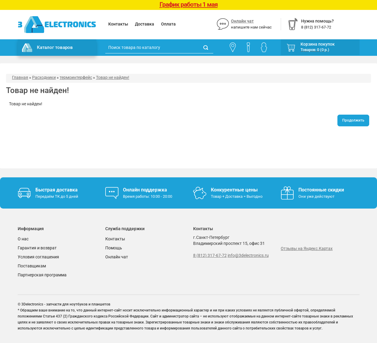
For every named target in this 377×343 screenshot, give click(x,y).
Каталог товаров (47, 47)
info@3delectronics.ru (248, 255)
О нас (23, 238)
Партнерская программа (42, 274)
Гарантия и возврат (37, 247)
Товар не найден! (112, 77)
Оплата (168, 24)
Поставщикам (32, 265)
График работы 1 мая (189, 4)
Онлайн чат (242, 21)
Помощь (113, 247)
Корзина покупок (318, 44)
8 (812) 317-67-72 (210, 255)
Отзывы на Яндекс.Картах (307, 248)
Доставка (144, 24)
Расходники (44, 77)
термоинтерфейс (76, 77)
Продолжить (353, 120)
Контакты (118, 24)
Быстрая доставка (56, 190)
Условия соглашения (38, 256)
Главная (20, 77)
